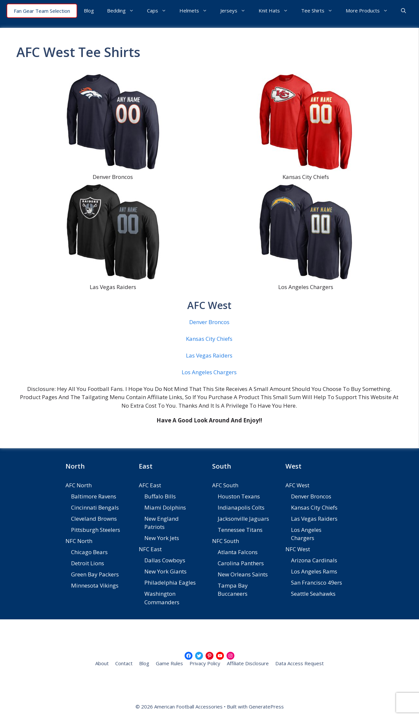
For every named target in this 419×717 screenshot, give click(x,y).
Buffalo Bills (160, 496)
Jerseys (236, 10)
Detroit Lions (87, 563)
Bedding (123, 10)
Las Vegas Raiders (209, 355)
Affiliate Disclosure (248, 663)
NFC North (78, 541)
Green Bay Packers (95, 574)
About (102, 663)
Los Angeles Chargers (209, 372)
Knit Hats (277, 10)
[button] (403, 10)
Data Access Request (299, 663)
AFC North (78, 485)
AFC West (297, 485)
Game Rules (169, 663)
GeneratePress (266, 706)
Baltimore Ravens (93, 496)
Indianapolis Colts (241, 507)
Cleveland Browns (94, 518)
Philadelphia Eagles (170, 582)
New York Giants (165, 571)
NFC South (225, 541)
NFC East (150, 549)
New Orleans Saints (243, 574)
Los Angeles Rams (314, 571)
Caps (160, 10)
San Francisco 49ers (316, 582)
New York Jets (161, 538)
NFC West (297, 549)
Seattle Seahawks (313, 593)
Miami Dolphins (165, 507)
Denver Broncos (209, 322)
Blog (89, 10)
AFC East (150, 485)
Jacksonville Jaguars (243, 518)
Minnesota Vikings (94, 585)
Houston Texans (239, 496)
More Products (370, 10)
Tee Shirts (320, 10)
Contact (124, 663)
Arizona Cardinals (314, 560)
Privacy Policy (205, 663)
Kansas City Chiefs (209, 338)
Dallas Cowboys (164, 560)
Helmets (196, 10)
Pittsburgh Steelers (95, 529)
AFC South (225, 485)
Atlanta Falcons (238, 552)
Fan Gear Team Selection (42, 11)
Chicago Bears (89, 552)
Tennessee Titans (240, 529)
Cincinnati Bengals (95, 507)
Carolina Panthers (241, 563)
